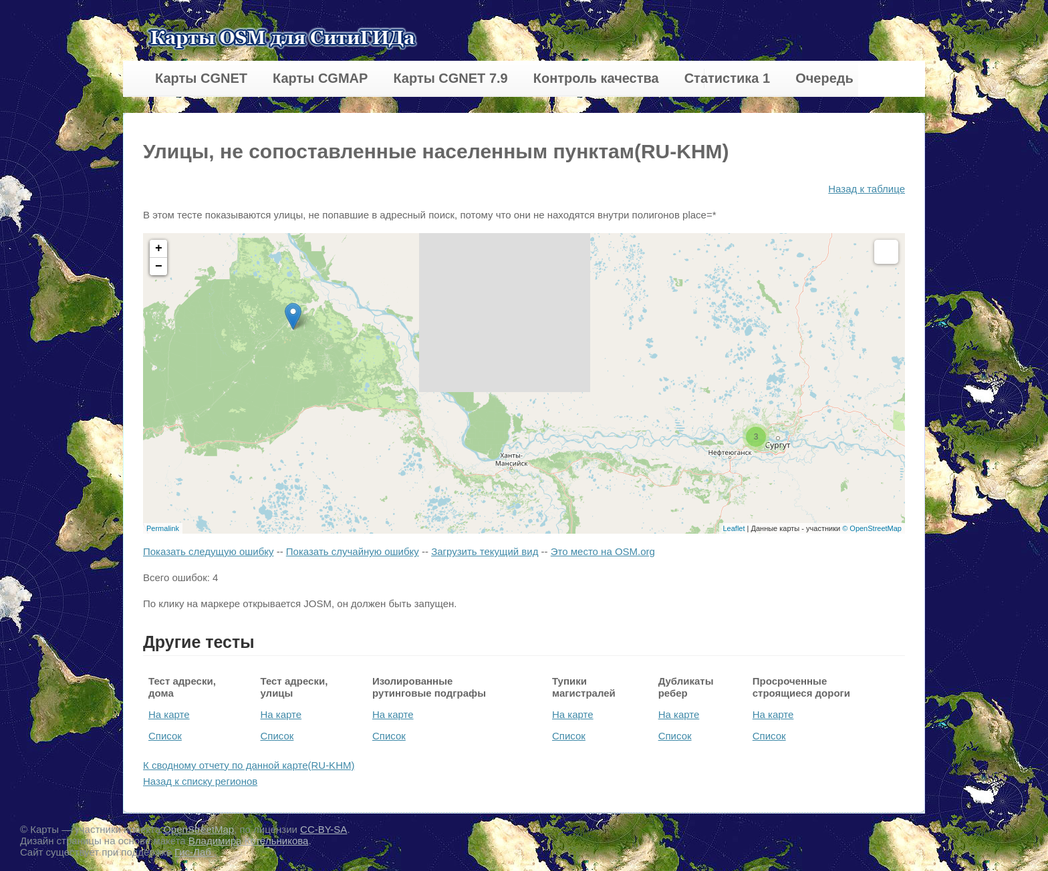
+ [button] (158, 248)
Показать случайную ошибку (352, 551)
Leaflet (734, 528)
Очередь (824, 78)
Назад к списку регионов (200, 781)
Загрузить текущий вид (484, 551)
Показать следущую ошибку (208, 551)
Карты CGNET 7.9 (450, 78)
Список (165, 735)
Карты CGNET (201, 78)
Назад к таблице (866, 188)
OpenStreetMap (198, 829)
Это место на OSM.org (603, 551)
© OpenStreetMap (872, 528)
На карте (169, 714)
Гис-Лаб (194, 852)
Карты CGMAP (320, 78)
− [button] (158, 266)
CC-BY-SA (323, 829)
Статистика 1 (727, 78)
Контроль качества (596, 78)
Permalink (162, 528)
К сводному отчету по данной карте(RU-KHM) (248, 765)
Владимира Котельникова (248, 840)
